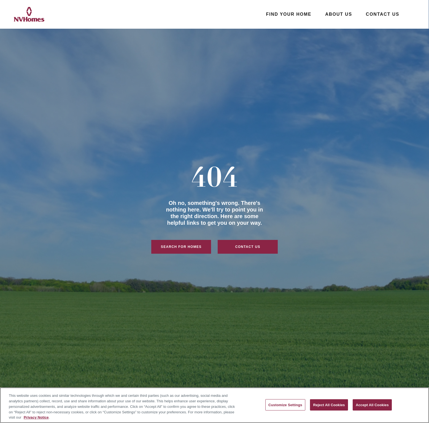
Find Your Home (288, 14)
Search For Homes (181, 247)
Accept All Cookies (372, 405)
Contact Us (382, 14)
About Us (338, 14)
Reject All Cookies (329, 405)
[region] (214, 405)
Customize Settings (285, 405)
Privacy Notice (36, 417)
